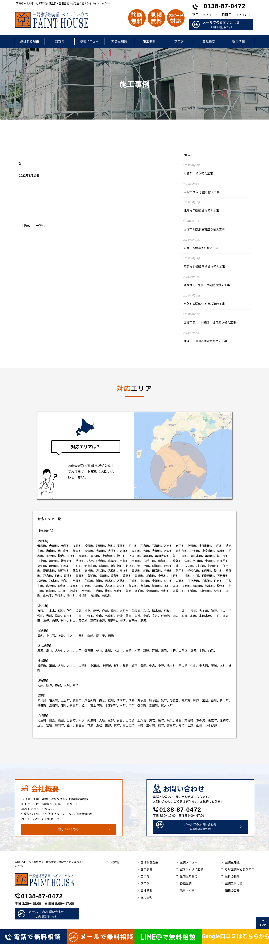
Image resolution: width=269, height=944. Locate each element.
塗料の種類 (232, 876)
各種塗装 (185, 883)
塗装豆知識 (119, 41)
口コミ (59, 41)
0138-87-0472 (224, 6)
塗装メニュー (89, 41)
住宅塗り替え (188, 876)
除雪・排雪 (187, 890)
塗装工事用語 (234, 883)
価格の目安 (232, 890)
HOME (115, 862)
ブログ (178, 41)
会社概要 (208, 41)
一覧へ (40, 225)
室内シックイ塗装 (191, 869)
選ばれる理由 (29, 41)
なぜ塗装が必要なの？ (239, 869)
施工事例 (149, 41)
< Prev (26, 225)
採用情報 (238, 41)
